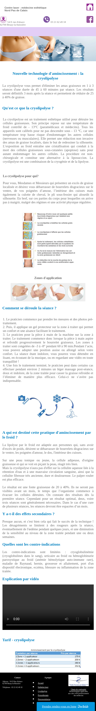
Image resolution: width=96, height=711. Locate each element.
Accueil (40, 683)
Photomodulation (44, 699)
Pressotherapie (43, 695)
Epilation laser (43, 687)
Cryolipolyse (42, 691)
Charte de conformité (78, 689)
